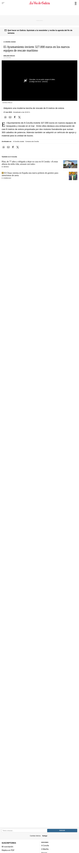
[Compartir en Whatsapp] (5, 117)
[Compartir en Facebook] (15, 117)
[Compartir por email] (10, 117)
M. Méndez (5, 166)
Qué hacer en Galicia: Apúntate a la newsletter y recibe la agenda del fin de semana (40, 31)
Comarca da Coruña (32, 141)
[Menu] (3, 3)
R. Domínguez (6, 178)
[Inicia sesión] (75, 3)
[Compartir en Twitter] (19, 117)
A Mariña (45, 849)
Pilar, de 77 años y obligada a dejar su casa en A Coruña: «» (30, 162)
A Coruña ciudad (18, 141)
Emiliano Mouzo (9, 55)
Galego (44, 836)
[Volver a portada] (39, 3)
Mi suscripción (7, 847)
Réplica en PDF (8, 850)
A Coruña (45, 846)
